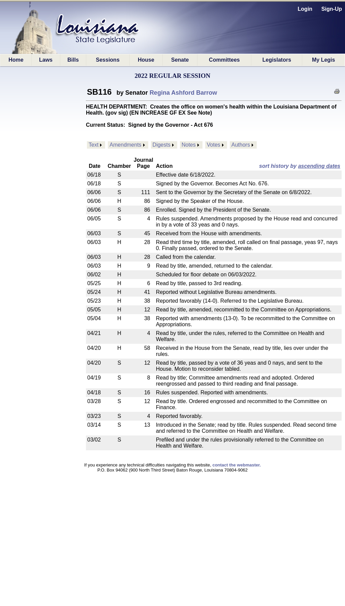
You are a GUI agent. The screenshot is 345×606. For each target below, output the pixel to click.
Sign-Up (331, 9)
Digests (161, 145)
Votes (213, 145)
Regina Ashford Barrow (183, 92)
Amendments (125, 145)
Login (305, 9)
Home (15, 60)
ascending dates (319, 166)
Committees (224, 60)
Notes (189, 145)
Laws (46, 60)
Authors (240, 145)
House (146, 60)
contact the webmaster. (236, 464)
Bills (73, 60)
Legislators (276, 60)
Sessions (108, 60)
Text (93, 145)
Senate (180, 60)
